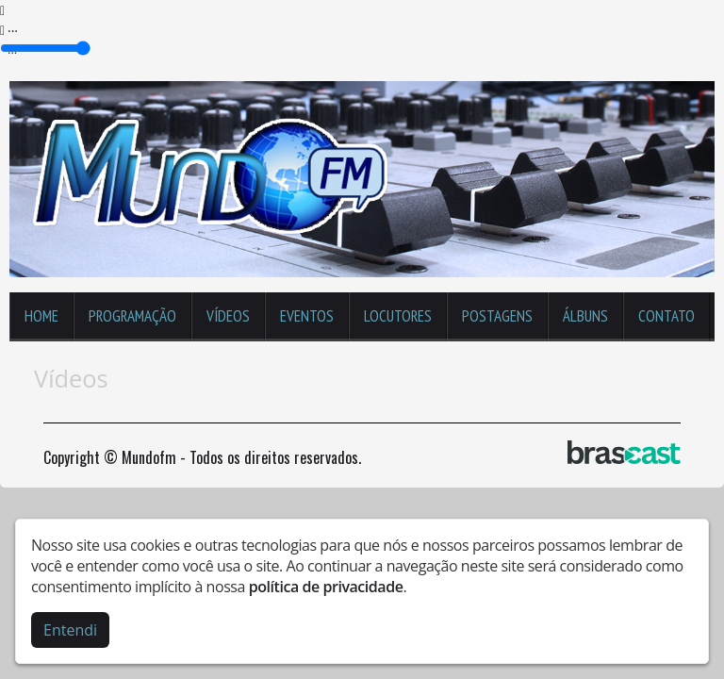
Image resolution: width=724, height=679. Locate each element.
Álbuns (585, 316)
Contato (666, 316)
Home (41, 316)
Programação (132, 316)
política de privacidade (326, 586)
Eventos (307, 316)
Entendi (70, 630)
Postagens (497, 316)
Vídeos (228, 316)
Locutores (398, 316)
